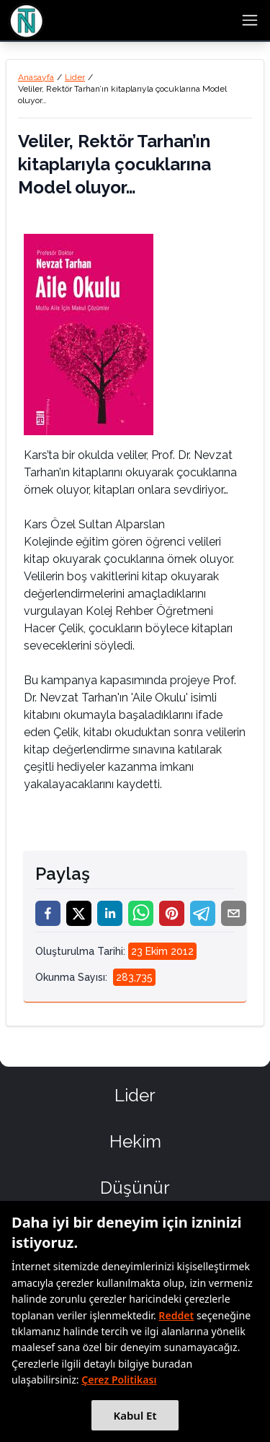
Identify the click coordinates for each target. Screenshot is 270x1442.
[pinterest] (171, 913)
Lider (75, 77)
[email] (233, 913)
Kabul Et (134, 1415)
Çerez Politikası (118, 1379)
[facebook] (47, 913)
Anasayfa (36, 77)
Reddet (176, 1315)
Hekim (135, 1141)
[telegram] (202, 913)
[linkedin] (109, 913)
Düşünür (135, 1187)
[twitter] (78, 913)
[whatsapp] (140, 913)
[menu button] (249, 20)
